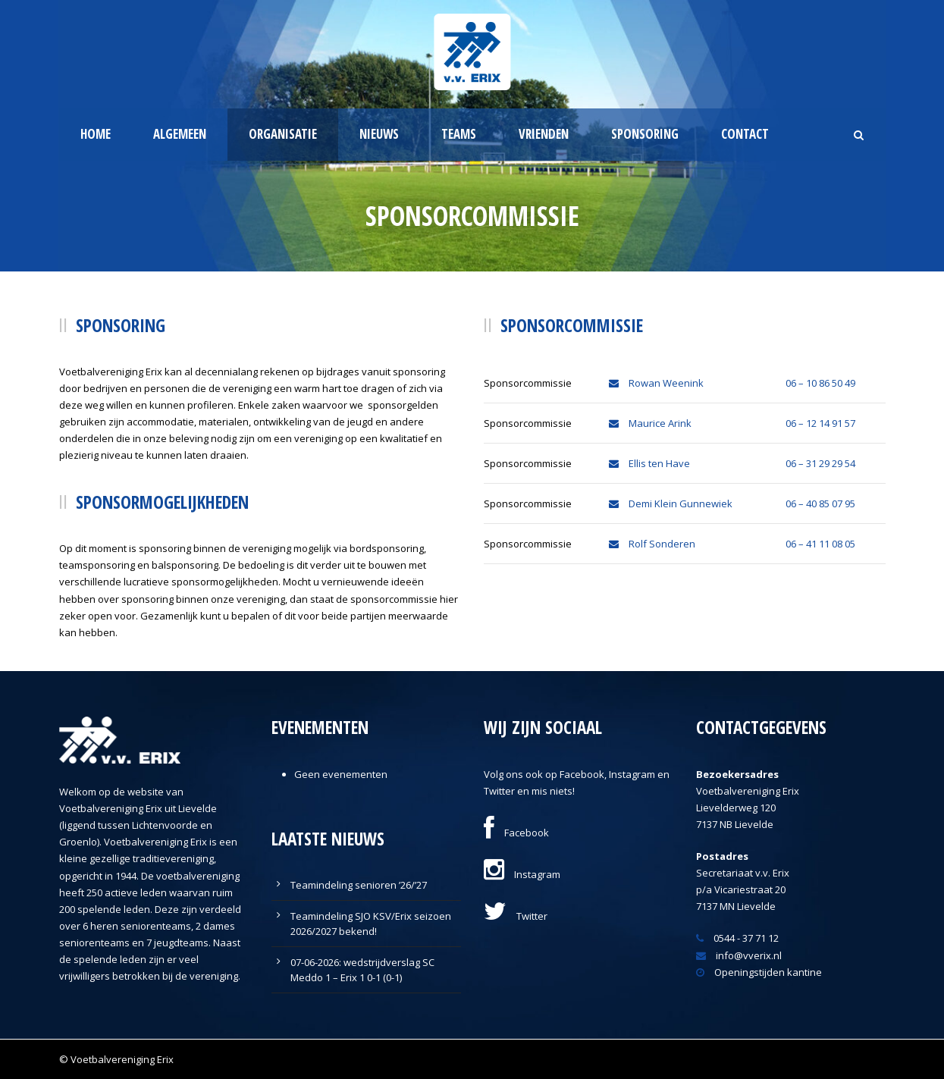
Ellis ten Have (649, 463)
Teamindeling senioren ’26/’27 (358, 885)
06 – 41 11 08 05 (820, 543)
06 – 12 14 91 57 (820, 423)
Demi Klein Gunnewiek (670, 503)
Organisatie (283, 134)
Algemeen (179, 134)
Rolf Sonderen (652, 543)
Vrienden (544, 134)
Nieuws (379, 134)
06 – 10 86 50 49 (820, 383)
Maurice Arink (650, 423)
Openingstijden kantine (759, 972)
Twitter (515, 916)
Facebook (516, 832)
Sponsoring (645, 134)
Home (95, 134)
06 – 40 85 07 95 (820, 503)
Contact (745, 134)
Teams (458, 134)
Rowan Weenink (656, 383)
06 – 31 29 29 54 (820, 463)
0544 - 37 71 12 (737, 938)
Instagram (522, 874)
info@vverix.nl (739, 955)
